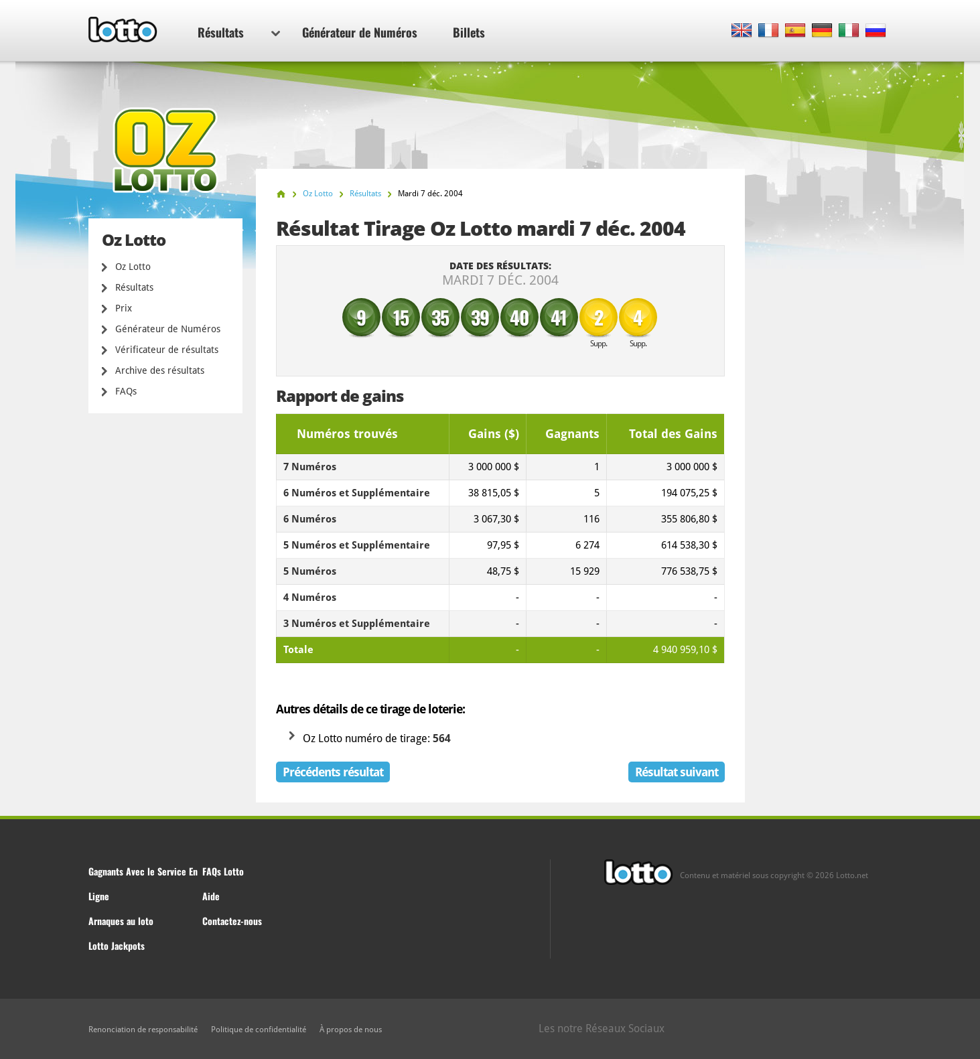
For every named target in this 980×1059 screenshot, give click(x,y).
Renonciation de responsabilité (143, 1029)
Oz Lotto (133, 266)
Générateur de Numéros (359, 32)
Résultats (239, 32)
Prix (123, 308)
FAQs (126, 391)
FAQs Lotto (223, 871)
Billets (469, 32)
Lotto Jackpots (116, 945)
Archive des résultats (159, 370)
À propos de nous (351, 1029)
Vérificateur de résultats (166, 349)
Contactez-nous (232, 921)
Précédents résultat (333, 772)
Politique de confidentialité (258, 1029)
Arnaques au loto (120, 921)
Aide (211, 896)
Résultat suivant (676, 772)
